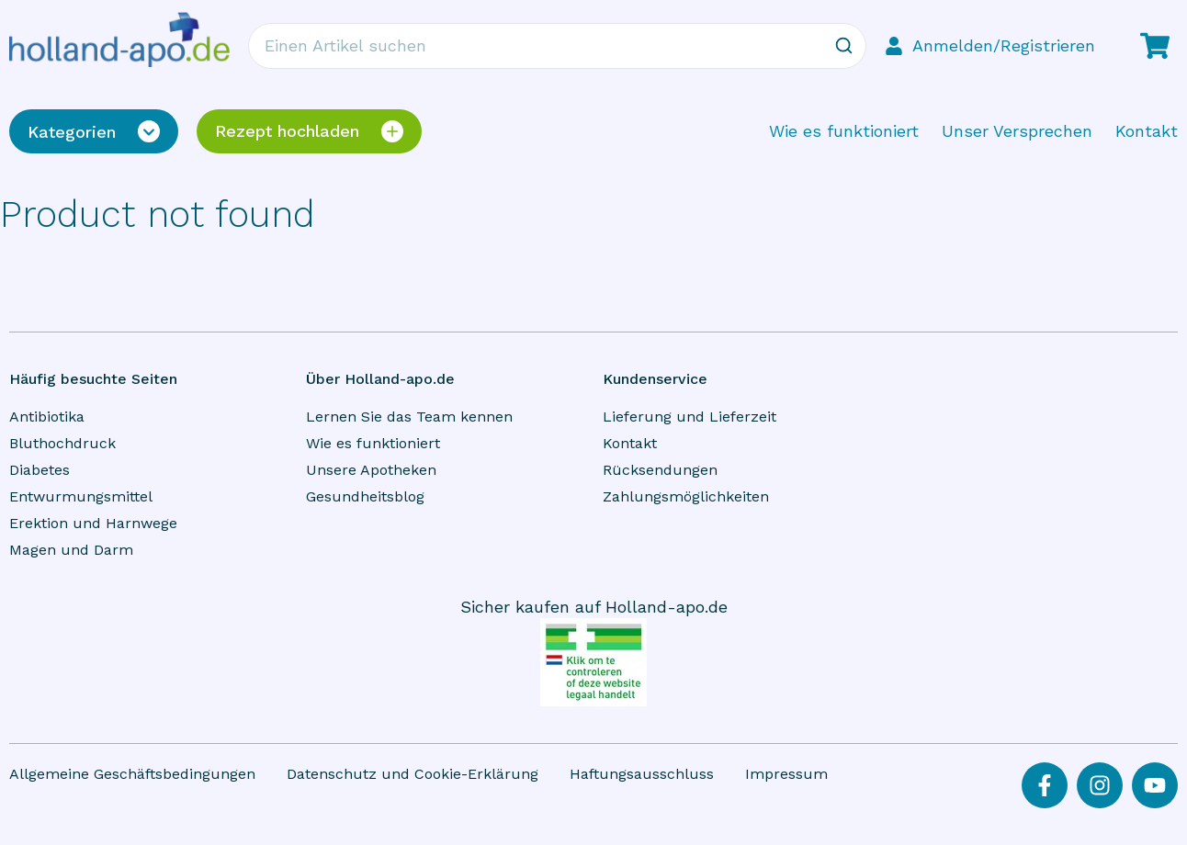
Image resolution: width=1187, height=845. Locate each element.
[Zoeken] (843, 46)
